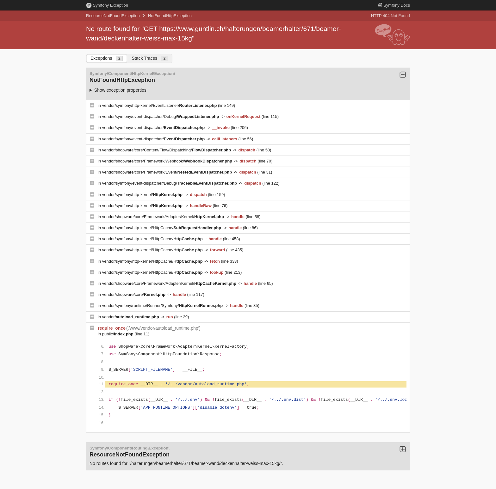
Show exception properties (120, 90)
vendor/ (131, 317)
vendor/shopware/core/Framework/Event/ (167, 172)
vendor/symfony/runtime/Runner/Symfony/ (163, 305)
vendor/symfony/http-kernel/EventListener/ (160, 105)
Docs (394, 5)
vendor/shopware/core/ (134, 294)
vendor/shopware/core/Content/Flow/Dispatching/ (167, 150)
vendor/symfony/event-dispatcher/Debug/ (161, 116)
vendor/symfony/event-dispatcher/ (154, 127)
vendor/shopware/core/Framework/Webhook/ (167, 161)
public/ (118, 334)
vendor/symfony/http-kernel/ (143, 194)
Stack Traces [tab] (150, 58)
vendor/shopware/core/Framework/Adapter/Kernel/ (163, 216)
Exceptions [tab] (106, 58)
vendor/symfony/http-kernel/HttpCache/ (162, 227)
